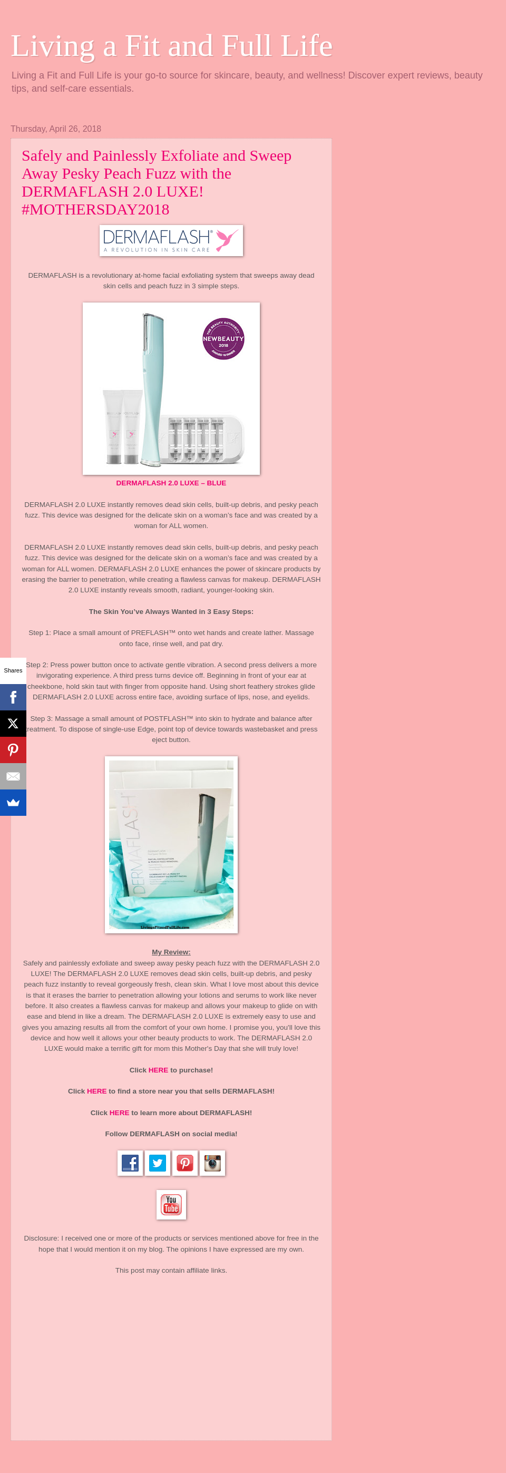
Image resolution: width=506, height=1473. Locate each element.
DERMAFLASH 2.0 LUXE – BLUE (171, 483)
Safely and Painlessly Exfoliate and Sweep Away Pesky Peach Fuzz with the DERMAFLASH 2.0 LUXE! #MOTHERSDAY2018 (156, 182)
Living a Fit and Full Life (172, 45)
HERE (159, 1070)
